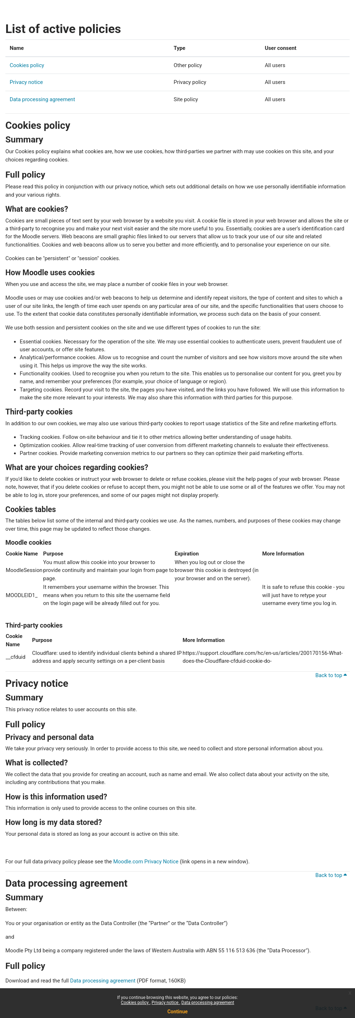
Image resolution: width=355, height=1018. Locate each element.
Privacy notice (166, 1002)
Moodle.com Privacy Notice (146, 861)
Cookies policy (135, 1002)
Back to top (331, 675)
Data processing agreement (207, 1002)
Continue (177, 1011)
